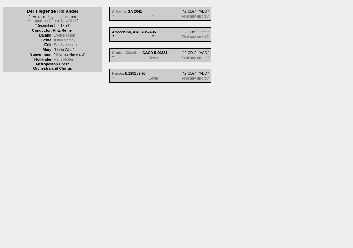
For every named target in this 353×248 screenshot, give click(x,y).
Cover (153, 57)
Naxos (117, 73)
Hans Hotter (63, 59)
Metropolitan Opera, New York (52, 21)
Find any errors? (195, 16)
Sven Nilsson (64, 35)
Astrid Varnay (64, 40)
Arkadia (118, 11)
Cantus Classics (126, 53)
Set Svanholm (65, 45)
